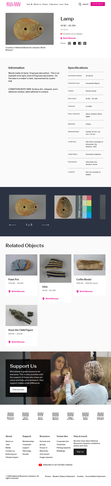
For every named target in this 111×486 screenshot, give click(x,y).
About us (9, 442)
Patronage (27, 451)
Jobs (8, 445)
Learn (61, 4)
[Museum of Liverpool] (11, 416)
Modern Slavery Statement (64, 477)
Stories (45, 4)
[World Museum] (26, 416)
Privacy (48, 477)
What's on (37, 4)
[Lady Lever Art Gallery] (101, 416)
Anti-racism (44, 454)
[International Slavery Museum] (40, 416)
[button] (27, 208)
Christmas (61, 445)
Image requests (46, 458)
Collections (53, 4)
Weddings (61, 451)
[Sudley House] (85, 416)
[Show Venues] (31, 5)
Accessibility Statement (95, 477)
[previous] (12, 225)
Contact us (10, 451)
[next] (45, 225)
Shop (67, 4)
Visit (28, 4)
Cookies (80, 477)
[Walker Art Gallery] (70, 416)
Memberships (28, 442)
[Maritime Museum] (56, 416)
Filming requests (64, 448)
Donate (26, 454)
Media (8, 448)
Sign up (80, 452)
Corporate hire (63, 442)
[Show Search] (83, 4)
